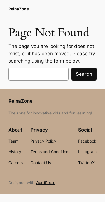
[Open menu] (93, 9)
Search (84, 74)
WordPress (45, 182)
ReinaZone (18, 8)
